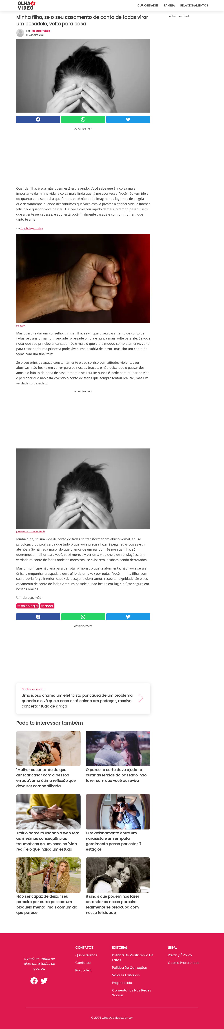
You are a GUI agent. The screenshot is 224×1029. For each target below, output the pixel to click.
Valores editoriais (126, 975)
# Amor (47, 606)
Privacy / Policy (180, 955)
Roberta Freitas (40, 31)
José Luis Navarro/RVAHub (30, 531)
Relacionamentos (194, 5)
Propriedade (122, 982)
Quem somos (86, 955)
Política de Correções (129, 967)
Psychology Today (32, 228)
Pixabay (20, 325)
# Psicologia (27, 606)
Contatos (83, 962)
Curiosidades (147, 5)
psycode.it (83, 970)
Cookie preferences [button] (183, 962)
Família (169, 5)
